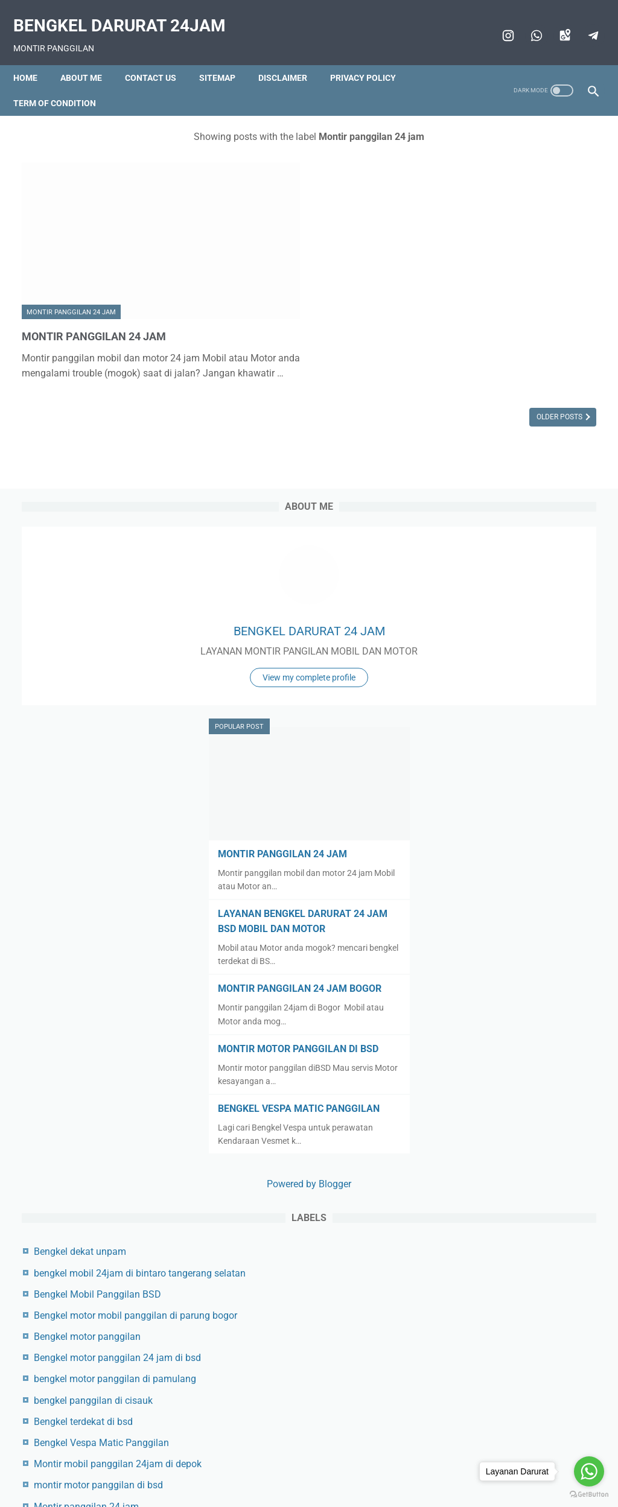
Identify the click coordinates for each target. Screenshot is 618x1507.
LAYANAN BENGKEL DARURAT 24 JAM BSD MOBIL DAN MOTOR (507, 563)
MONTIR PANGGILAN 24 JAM (102, 269)
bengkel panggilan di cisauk (519, 1156)
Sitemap (226, 57)
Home (34, 57)
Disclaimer (291, 57)
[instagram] (498, 22)
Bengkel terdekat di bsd (509, 1178)
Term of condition (63, 82)
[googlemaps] (555, 22)
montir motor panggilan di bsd (525, 1256)
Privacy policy (371, 57)
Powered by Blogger (522, 879)
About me (89, 57)
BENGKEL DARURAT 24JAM (128, 12)
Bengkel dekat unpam (506, 947)
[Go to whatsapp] (589, 1471)
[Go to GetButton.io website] (589, 1495)
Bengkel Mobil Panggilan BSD (524, 1004)
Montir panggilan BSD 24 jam (523, 1372)
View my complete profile (522, 342)
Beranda (166, 1469)
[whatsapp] (527, 22)
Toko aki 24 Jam (496, 1393)
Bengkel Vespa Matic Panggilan (528, 1199)
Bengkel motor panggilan (513, 1062)
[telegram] (583, 22)
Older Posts (369, 366)
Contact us (159, 57)
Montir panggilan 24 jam (71, 246)
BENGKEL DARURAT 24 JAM (522, 255)
